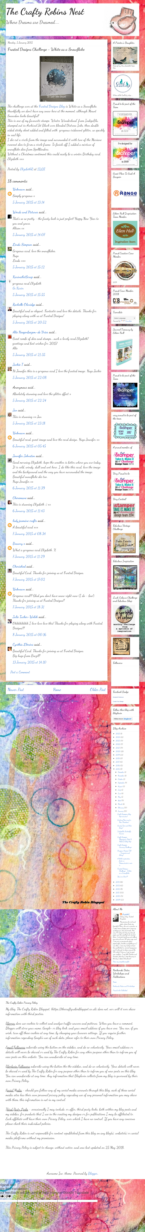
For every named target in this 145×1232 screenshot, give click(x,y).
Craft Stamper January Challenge (124, 846)
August (120, 786)
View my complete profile (121, 961)
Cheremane (20, 498)
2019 (118, 755)
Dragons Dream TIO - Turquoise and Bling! (124, 853)
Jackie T (18, 364)
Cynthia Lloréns (23, 644)
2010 (118, 896)
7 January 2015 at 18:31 (28, 607)
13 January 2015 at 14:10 (29, 662)
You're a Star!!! (122, 876)
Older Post (98, 689)
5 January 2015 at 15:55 (29, 295)
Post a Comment (20, 672)
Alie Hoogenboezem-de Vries (30, 332)
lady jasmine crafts (25, 521)
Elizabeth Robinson (118, 697)
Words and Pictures (25, 212)
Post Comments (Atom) (65, 701)
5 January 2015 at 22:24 (29, 400)
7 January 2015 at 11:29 (29, 556)
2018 (118, 758)
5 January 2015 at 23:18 (29, 423)
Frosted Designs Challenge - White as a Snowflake (124, 871)
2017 (118, 762)
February (121, 807)
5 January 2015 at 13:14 (28, 202)
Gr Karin (18, 288)
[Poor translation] (8, 1196)
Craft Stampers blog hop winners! (124, 815)
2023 (118, 741)
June (119, 793)
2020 (118, 751)
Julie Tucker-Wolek (25, 617)
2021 (118, 748)
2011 (118, 892)
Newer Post (16, 689)
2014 (118, 882)
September (121, 783)
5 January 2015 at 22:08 (30, 377)
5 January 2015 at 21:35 (29, 355)
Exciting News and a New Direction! (124, 821)
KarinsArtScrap (23, 277)
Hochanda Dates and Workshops (124, 986)
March (120, 804)
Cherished (19, 566)
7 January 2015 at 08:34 (29, 534)
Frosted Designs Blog (52, 106)
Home (57, 689)
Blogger (92, 1173)
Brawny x (19, 543)
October (120, 779)
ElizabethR (125, 914)
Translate (126, 321)
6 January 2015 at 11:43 (29, 511)
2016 (118, 765)
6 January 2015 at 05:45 (29, 446)
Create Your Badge (118, 701)
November (121, 776)
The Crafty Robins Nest (45, 11)
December (121, 772)
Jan (15, 410)
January (121, 811)
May (119, 797)
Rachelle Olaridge (24, 304)
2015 (118, 769)
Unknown (19, 189)
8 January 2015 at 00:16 (29, 634)
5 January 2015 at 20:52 (29, 322)
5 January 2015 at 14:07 (29, 235)
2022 (118, 744)
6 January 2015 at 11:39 (29, 488)
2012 (118, 889)
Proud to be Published (120, 990)
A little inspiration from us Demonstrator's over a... (124, 862)
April (120, 800)
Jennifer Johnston (24, 456)
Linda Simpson (22, 244)
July (119, 790)
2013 (118, 885)
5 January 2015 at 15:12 (29, 267)
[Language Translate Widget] (124, 318)
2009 (118, 900)
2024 (118, 737)
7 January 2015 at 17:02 (29, 579)
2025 (118, 733)
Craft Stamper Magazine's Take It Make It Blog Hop (124, 839)
